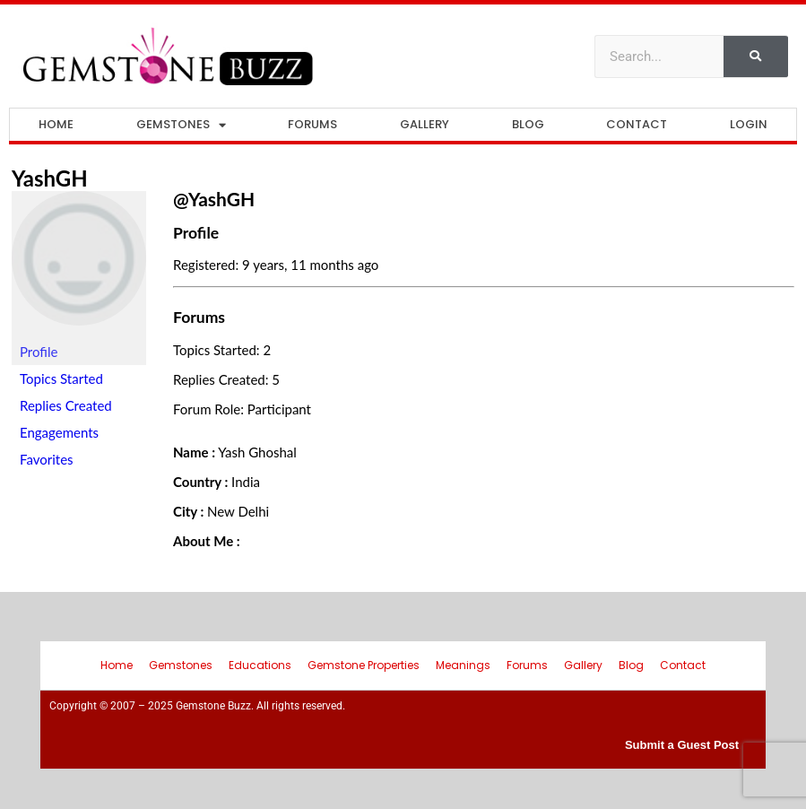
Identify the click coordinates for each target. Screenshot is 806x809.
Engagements (59, 432)
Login (748, 124)
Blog (528, 124)
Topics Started (61, 378)
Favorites (47, 459)
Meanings (463, 665)
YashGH (50, 178)
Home (56, 124)
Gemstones (181, 125)
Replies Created (66, 405)
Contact (636, 124)
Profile (38, 352)
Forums (312, 124)
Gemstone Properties (364, 665)
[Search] (756, 56)
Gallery (424, 124)
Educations (260, 665)
